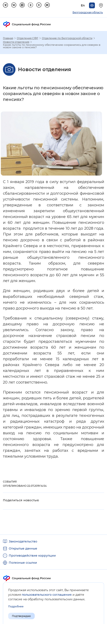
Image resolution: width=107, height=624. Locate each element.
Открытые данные (23, 548)
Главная (8, 38)
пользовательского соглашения (47, 595)
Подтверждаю (21, 616)
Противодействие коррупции (32, 555)
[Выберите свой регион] (101, 5)
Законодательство (23, 541)
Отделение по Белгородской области (67, 38)
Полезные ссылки (23, 562)
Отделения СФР (27, 38)
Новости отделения (16, 42)
